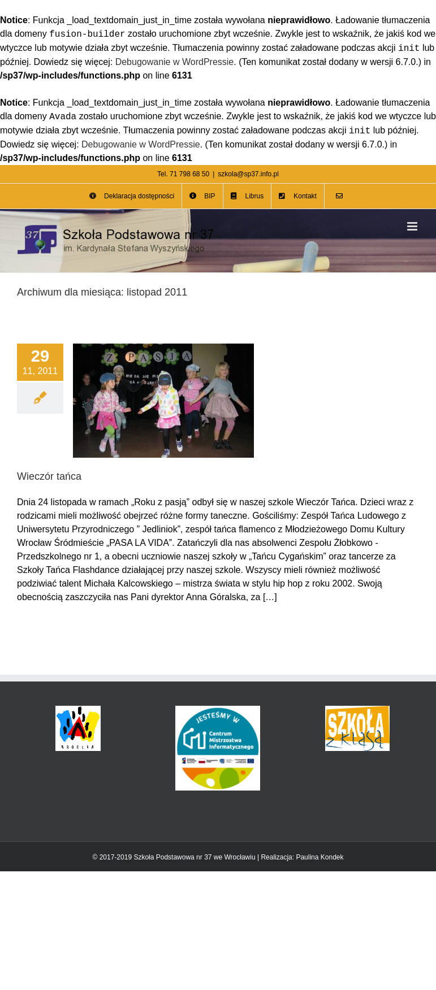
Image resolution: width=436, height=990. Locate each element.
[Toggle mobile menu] (413, 226)
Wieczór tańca (49, 476)
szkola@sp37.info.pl (248, 174)
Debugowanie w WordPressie (174, 62)
